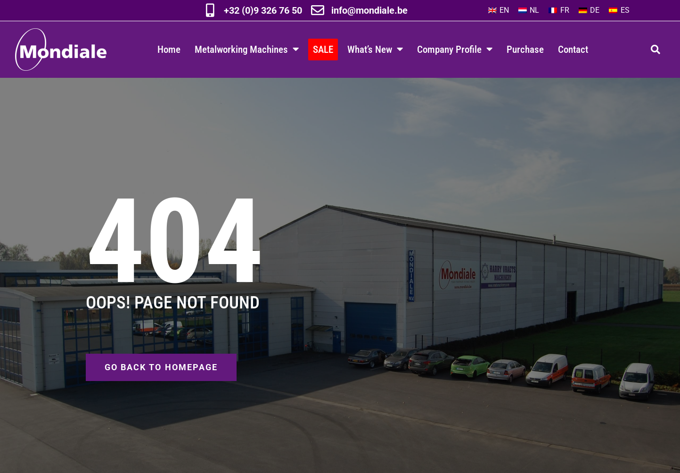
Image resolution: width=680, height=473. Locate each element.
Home (168, 49)
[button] (655, 49)
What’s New (375, 49)
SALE (323, 49)
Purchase (525, 49)
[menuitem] (498, 10)
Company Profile (454, 49)
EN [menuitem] (504, 10)
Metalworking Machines (247, 49)
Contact (573, 49)
